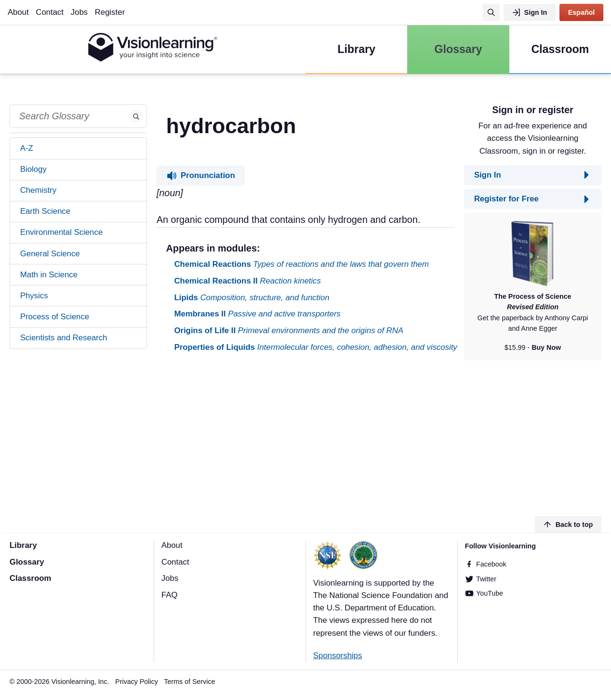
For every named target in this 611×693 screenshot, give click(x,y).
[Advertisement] (305, 436)
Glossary (27, 562)
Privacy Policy (136, 681)
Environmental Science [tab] (61, 232)
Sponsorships (337, 655)
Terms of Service (189, 681)
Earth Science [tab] (45, 211)
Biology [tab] (33, 169)
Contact (49, 12)
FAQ (169, 594)
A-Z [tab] (26, 148)
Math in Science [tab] (48, 274)
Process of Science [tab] (54, 316)
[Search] (491, 12)
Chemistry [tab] (38, 190)
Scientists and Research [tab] (63, 337)
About (18, 12)
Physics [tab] (34, 295)
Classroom (30, 578)
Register (110, 12)
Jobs (79, 12)
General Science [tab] (50, 253)
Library (23, 545)
